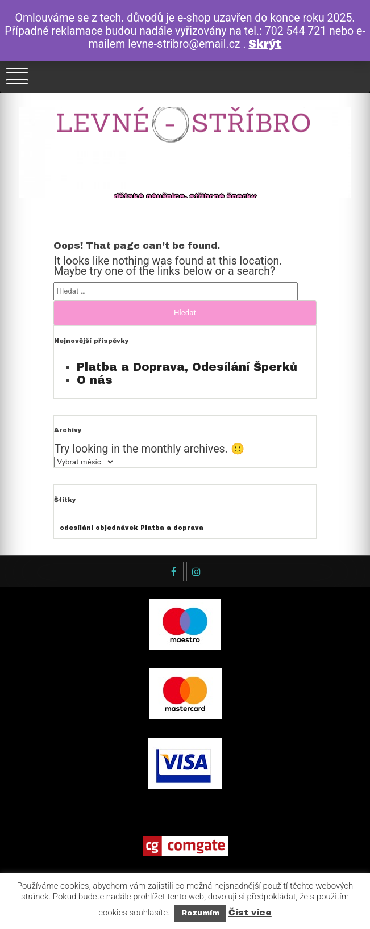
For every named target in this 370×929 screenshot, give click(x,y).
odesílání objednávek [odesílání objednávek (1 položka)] (99, 528)
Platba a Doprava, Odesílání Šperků (187, 367)
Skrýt (264, 44)
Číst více (250, 912)
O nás (95, 380)
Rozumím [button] (200, 913)
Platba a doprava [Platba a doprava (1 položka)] (171, 528)
